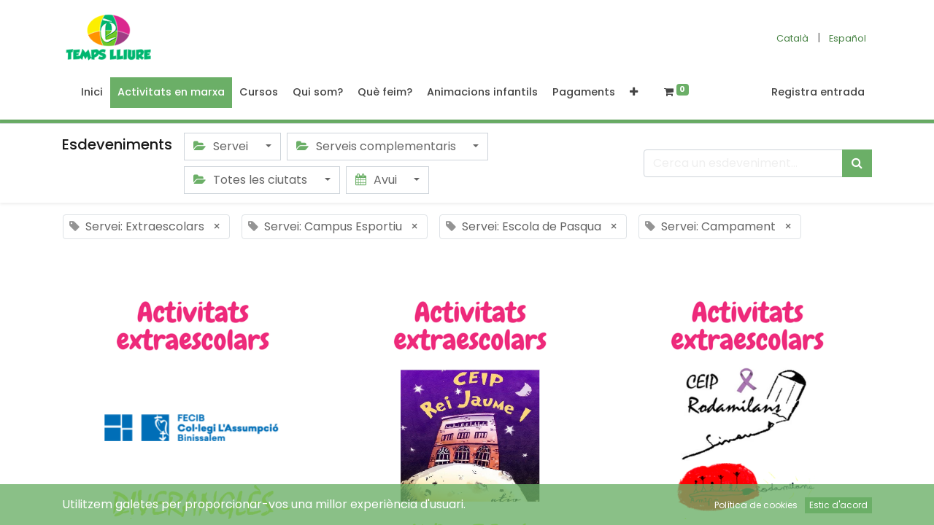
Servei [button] (222, 146)
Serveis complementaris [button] (377, 146)
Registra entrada (818, 92)
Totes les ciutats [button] (251, 179)
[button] (633, 92)
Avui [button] (377, 179)
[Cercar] (857, 163)
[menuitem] (92, 92)
